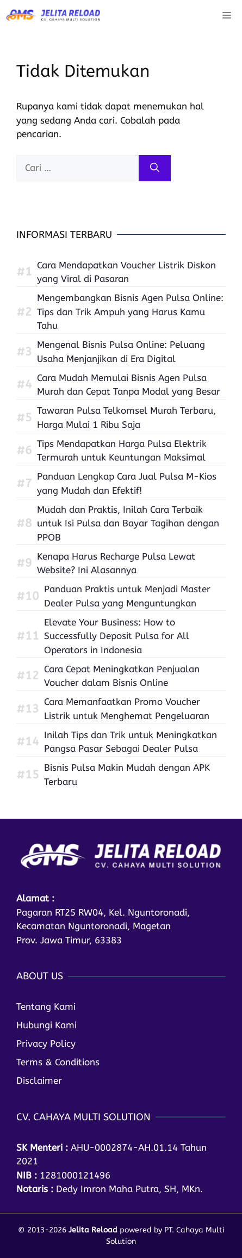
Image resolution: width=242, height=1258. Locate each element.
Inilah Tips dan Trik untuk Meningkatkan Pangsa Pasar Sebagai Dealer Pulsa (130, 741)
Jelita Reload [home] (93, 1230)
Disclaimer (39, 1080)
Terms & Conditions (58, 1062)
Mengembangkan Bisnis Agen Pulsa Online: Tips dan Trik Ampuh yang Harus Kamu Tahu (130, 311)
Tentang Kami (46, 1006)
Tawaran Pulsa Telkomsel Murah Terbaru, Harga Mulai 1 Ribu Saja (126, 417)
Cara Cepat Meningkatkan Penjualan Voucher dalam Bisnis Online (122, 676)
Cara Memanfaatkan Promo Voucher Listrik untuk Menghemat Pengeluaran (126, 708)
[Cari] (155, 168)
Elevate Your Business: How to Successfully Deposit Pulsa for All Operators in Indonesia (116, 636)
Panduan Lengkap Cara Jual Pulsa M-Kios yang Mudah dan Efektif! (126, 483)
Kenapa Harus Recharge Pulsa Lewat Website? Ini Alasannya (116, 563)
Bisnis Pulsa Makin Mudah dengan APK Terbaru (127, 774)
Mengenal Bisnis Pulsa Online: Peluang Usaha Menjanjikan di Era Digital (121, 351)
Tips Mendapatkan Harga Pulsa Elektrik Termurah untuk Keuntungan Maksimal (122, 450)
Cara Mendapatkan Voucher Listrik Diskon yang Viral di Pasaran (126, 272)
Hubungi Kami (46, 1025)
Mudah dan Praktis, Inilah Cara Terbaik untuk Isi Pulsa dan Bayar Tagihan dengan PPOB (128, 523)
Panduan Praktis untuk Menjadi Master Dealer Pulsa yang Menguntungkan (127, 596)
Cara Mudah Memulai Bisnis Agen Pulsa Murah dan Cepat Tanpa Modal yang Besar (128, 384)
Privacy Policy (46, 1043)
